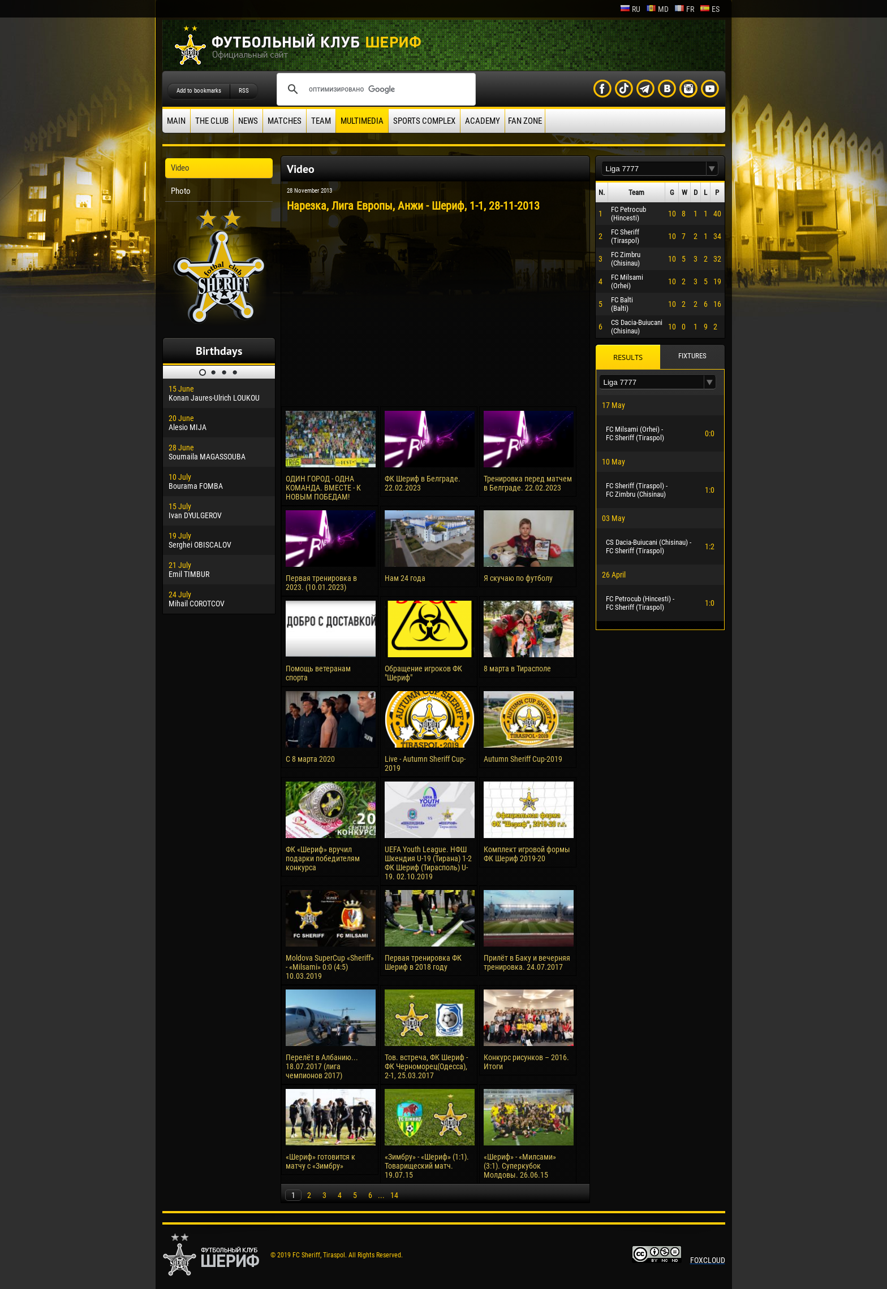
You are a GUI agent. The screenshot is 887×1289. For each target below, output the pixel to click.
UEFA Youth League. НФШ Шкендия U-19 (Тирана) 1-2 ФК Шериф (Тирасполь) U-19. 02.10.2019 (428, 863)
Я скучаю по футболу (518, 578)
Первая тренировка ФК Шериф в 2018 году (423, 962)
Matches (285, 121)
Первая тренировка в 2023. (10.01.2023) (321, 583)
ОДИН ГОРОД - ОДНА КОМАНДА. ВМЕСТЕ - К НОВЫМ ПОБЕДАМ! (323, 487)
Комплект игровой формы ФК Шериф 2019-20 (527, 854)
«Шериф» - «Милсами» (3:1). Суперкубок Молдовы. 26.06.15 (520, 1165)
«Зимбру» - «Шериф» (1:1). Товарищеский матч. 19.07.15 (427, 1165)
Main (176, 121)
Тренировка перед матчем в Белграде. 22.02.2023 (528, 483)
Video (180, 168)
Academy (482, 121)
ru (630, 9)
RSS (244, 90)
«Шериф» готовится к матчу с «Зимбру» (320, 1161)
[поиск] (374, 89)
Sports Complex (424, 121)
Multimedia (362, 121)
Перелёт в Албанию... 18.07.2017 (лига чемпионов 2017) (322, 1066)
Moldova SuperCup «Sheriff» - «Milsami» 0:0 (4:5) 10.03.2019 (330, 966)
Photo (181, 191)
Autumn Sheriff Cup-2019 (523, 758)
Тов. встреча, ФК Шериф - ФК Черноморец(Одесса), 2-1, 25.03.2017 (426, 1066)
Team (321, 121)
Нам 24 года (405, 578)
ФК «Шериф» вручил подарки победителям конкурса (323, 858)
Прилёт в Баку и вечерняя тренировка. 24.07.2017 (527, 962)
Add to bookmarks (198, 90)
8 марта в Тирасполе (517, 668)
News (248, 121)
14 (394, 1195)
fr (684, 9)
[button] (712, 169)
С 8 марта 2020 (310, 758)
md (657, 9)
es (710, 9)
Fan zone (525, 121)
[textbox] (654, 169)
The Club (212, 121)
